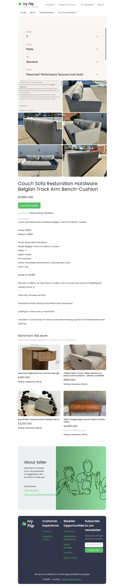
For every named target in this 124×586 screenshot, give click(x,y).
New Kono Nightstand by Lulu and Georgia (38, 373)
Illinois (32, 12)
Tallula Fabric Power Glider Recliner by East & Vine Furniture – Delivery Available (84, 374)
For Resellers (87, 4)
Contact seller (29, 205)
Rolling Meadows (46, 12)
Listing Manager (68, 546)
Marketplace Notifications (70, 538)
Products (49, 4)
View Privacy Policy (71, 579)
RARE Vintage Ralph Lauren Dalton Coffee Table (84, 420)
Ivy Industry (69, 531)
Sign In (101, 4)
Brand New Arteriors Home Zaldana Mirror (39, 419)
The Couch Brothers (67, 12)
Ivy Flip (23, 12)
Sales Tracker (70, 557)
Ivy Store (68, 552)
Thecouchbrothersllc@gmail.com (41, 494)
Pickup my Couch (67, 4)
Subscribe (94, 550)
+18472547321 (31, 490)
